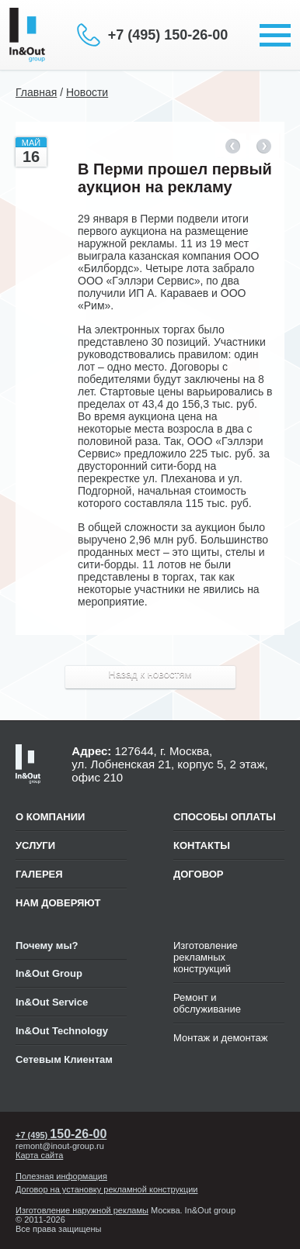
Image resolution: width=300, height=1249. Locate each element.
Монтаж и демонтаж (220, 1038)
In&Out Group (49, 973)
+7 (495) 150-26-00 (168, 35)
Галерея (39, 874)
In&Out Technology (62, 1031)
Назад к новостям (150, 674)
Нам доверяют (58, 903)
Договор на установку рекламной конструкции (107, 1189)
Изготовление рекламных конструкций (205, 957)
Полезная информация (61, 1176)
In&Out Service (52, 1002)
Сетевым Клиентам (64, 1059)
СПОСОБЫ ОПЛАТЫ (224, 817)
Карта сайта (39, 1155)
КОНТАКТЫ (201, 845)
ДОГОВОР (198, 874)
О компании (50, 817)
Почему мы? (47, 945)
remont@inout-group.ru (60, 1146)
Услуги (35, 845)
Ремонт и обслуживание (207, 1003)
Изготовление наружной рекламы (82, 1210)
